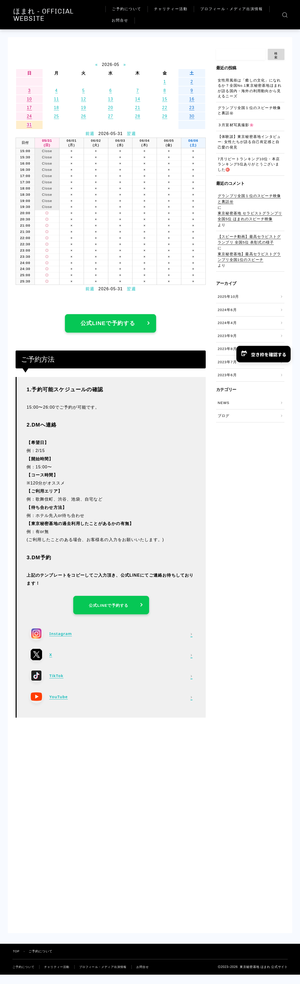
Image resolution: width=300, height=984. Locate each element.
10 (29, 99)
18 (56, 107)
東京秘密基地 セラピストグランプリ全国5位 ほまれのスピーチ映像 (250, 216)
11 (56, 99)
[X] (111, 658)
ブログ (224, 416)
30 (191, 116)
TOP (16, 955)
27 (110, 116)
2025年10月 (228, 297)
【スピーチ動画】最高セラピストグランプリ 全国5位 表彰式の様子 (249, 239)
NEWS (223, 403)
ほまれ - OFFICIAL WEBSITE (68, 14)
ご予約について (139, 9)
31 (29, 125)
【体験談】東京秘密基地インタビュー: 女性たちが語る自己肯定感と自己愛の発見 (249, 142)
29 (164, 116)
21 (137, 107)
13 (110, 99)
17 (29, 107)
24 (29, 116)
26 (83, 116)
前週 (89, 133)
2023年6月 (227, 375)
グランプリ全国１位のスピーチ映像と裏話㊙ (249, 110)
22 (164, 107)
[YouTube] (111, 700)
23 (191, 107)
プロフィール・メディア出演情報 (155, 20)
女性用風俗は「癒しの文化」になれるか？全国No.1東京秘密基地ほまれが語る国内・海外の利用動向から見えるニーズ (250, 88)
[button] (263, 354)
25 (56, 116)
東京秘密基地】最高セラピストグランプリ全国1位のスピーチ (249, 257)
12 (83, 99)
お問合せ (207, 20)
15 (164, 99)
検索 (276, 55)
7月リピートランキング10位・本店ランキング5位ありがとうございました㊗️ (249, 164)
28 (137, 116)
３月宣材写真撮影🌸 (236, 125)
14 (137, 99)
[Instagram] (111, 637)
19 (83, 107)
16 (191, 99)
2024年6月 (227, 310)
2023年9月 (227, 336)
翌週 (131, 133)
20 (110, 107)
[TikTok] (111, 679)
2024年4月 (227, 323)
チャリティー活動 (183, 9)
